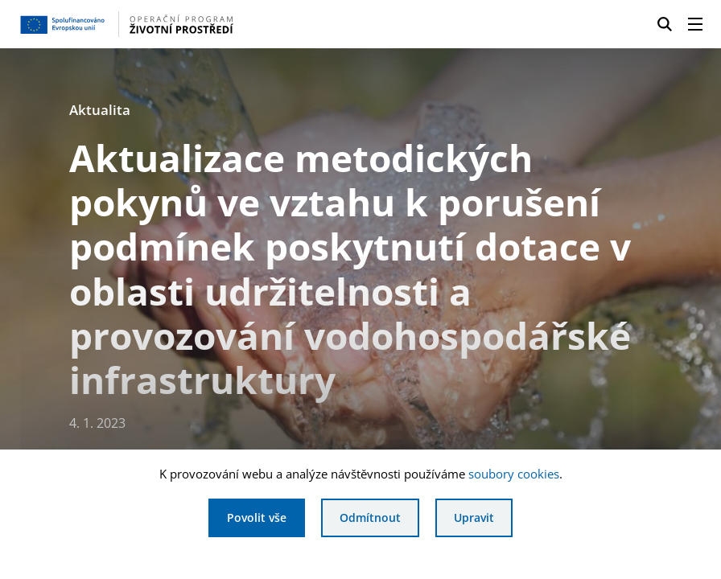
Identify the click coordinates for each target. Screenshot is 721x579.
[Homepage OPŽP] (174, 24)
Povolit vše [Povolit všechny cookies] (256, 517)
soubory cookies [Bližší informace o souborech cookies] (513, 474)
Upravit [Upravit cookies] (474, 517)
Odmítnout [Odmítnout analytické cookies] (370, 517)
